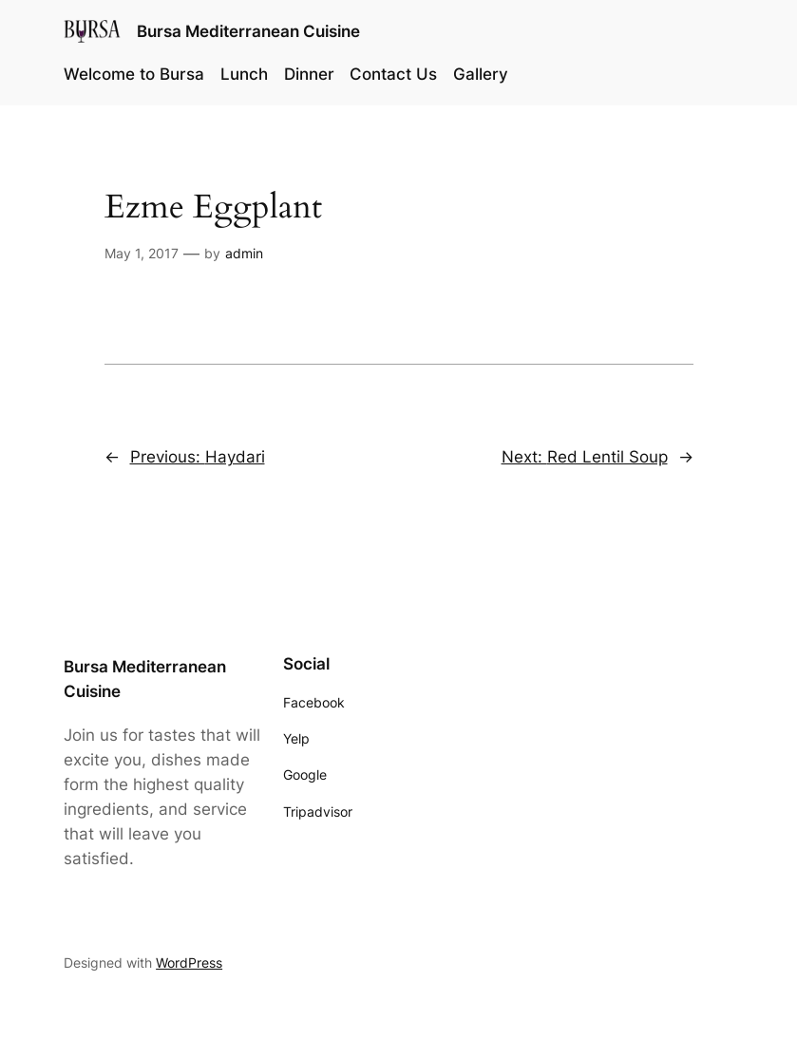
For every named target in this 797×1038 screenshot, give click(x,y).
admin (244, 253)
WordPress (189, 962)
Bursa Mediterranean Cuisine (248, 31)
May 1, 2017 (141, 253)
